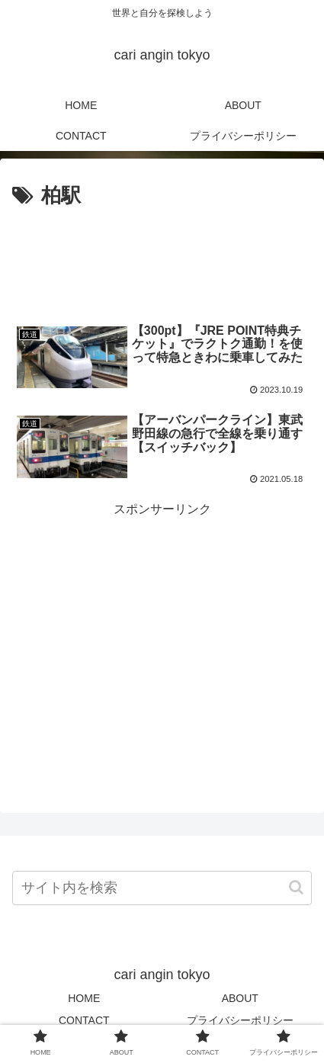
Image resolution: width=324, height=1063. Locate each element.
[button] (296, 887)
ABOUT (240, 998)
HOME (84, 998)
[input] (162, 888)
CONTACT (84, 1020)
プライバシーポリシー (240, 1020)
